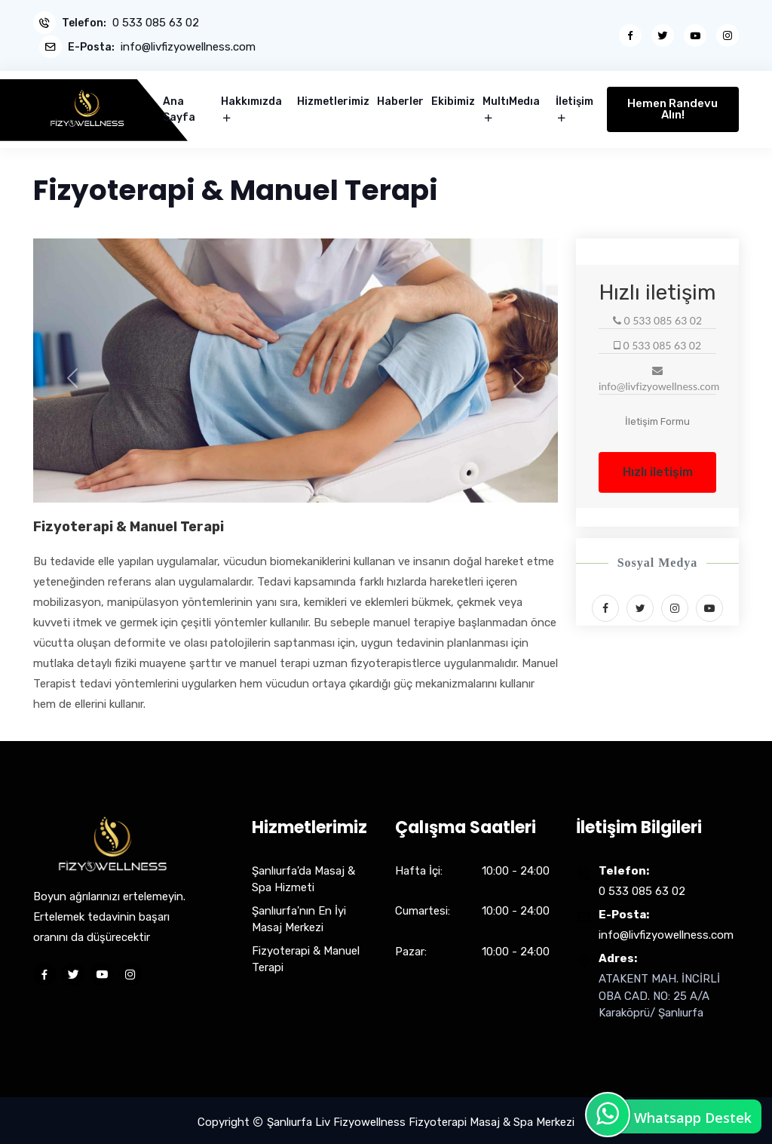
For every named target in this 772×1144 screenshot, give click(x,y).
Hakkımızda (251, 98)
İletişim (574, 98)
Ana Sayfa (179, 106)
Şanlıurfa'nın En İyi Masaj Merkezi (299, 915)
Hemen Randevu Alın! (672, 106)
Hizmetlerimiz (333, 98)
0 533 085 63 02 (155, 23)
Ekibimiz (453, 98)
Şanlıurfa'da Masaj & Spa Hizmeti (303, 875)
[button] (72, 374)
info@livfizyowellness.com (189, 45)
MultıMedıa (511, 98)
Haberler (400, 98)
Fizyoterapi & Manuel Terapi (306, 955)
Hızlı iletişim (658, 468)
